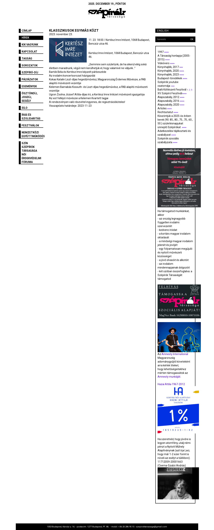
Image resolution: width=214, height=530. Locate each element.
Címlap (27, 30)
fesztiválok (30, 125)
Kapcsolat (29, 51)
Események (29, 86)
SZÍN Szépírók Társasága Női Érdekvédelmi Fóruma (31, 152)
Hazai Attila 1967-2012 (171, 384)
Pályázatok (30, 79)
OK (191, 39)
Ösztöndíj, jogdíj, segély (30, 97)
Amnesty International (175, 354)
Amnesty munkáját (169, 376)
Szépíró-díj (30, 72)
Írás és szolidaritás (31, 116)
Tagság (27, 58)
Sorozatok (30, 65)
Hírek (25, 37)
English (163, 30)
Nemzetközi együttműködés (32, 134)
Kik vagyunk (30, 44)
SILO (24, 107)
